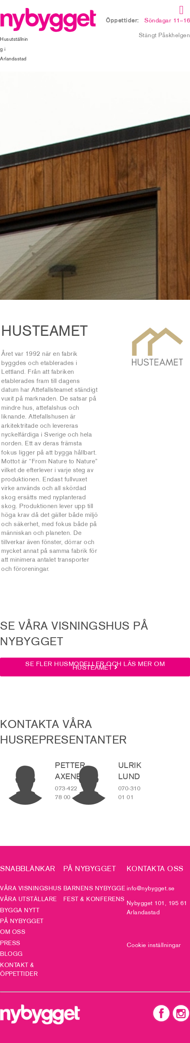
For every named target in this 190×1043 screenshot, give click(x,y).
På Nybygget (22, 921)
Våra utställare (28, 899)
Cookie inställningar (154, 945)
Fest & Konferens (94, 899)
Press (10, 943)
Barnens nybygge (94, 888)
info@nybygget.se (151, 888)
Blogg (11, 953)
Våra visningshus (30, 888)
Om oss (12, 931)
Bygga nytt (19, 910)
